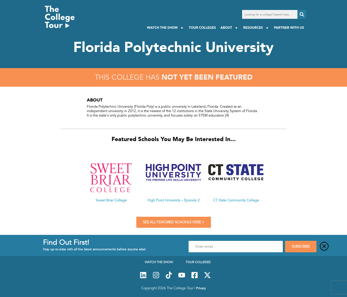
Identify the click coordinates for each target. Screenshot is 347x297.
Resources (256, 27)
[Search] (301, 14)
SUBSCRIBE (301, 246)
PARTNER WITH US (289, 27)
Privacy (201, 288)
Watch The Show (165, 27)
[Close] (324, 246)
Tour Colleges (202, 27)
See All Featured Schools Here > (173, 222)
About (229, 27)
